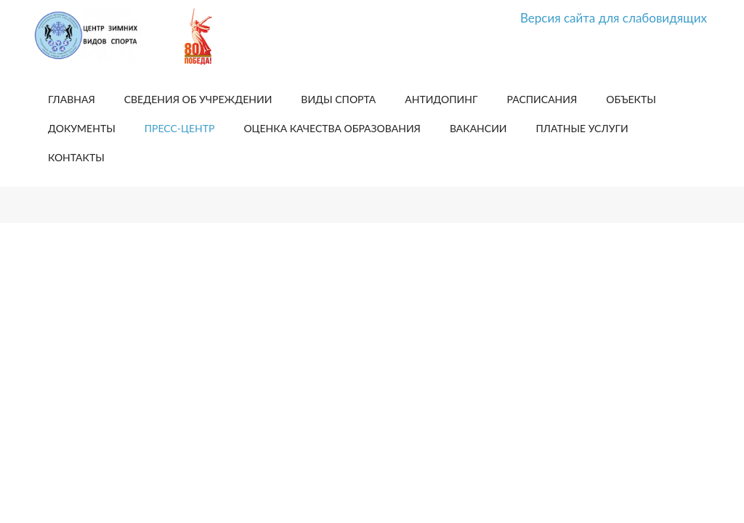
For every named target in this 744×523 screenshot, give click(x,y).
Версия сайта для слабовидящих (613, 17)
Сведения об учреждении (198, 99)
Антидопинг (441, 99)
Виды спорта (338, 99)
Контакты (76, 157)
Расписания (542, 99)
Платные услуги (582, 128)
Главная (71, 99)
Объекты (631, 99)
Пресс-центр (180, 128)
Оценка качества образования (331, 128)
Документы (82, 128)
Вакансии (478, 128)
